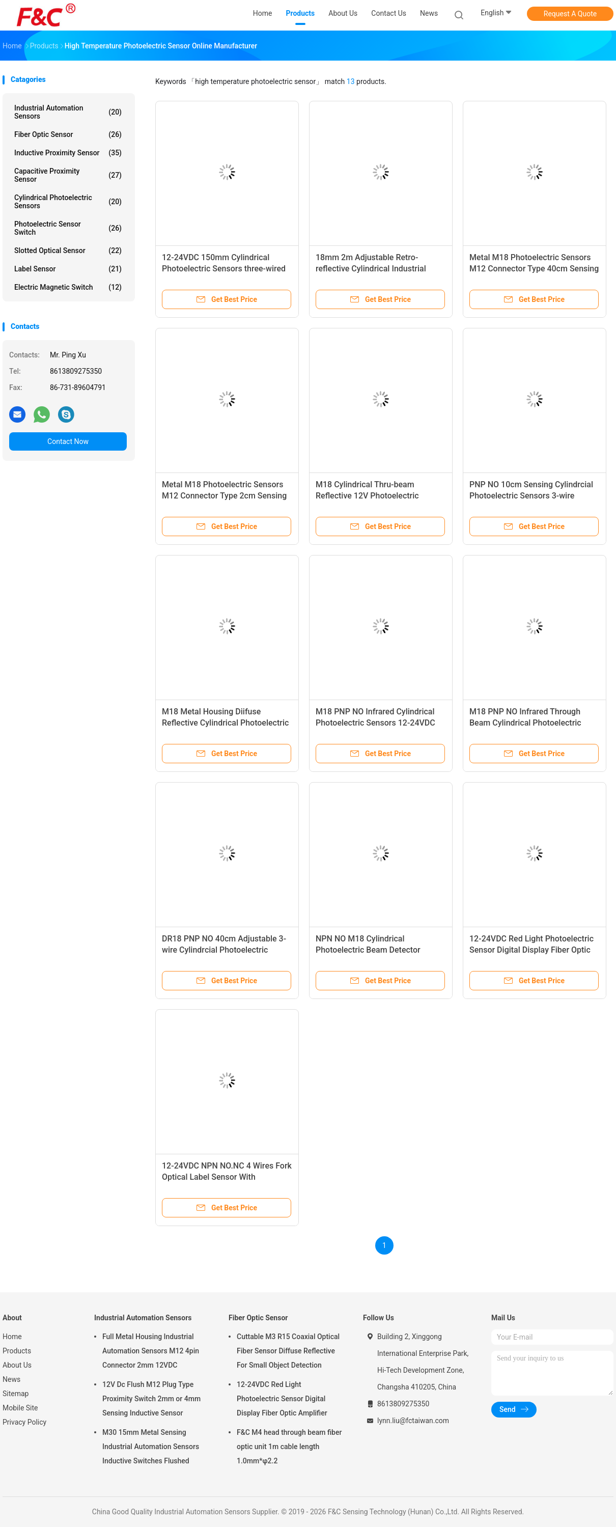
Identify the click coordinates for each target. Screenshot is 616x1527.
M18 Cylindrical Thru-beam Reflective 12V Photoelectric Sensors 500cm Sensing (367, 496)
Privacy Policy (24, 1422)
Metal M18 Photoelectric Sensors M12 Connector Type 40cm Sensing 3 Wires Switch (534, 269)
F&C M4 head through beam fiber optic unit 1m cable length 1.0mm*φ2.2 (289, 1446)
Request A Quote (570, 14)
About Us (17, 1365)
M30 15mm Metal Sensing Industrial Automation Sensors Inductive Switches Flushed (150, 1446)
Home (12, 1336)
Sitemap (16, 1394)
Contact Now (68, 441)
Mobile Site (20, 1408)
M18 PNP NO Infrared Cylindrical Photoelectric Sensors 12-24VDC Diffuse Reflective (375, 723)
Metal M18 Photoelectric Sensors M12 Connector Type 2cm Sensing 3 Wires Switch (224, 496)
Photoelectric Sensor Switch (68, 228)
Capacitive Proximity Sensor (68, 175)
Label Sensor (68, 269)
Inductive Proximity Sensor (68, 153)
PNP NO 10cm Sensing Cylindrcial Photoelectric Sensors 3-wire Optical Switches (531, 496)
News (11, 1379)
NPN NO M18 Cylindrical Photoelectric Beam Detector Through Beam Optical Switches (374, 950)
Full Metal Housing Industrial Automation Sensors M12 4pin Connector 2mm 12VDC (150, 1350)
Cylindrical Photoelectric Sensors (68, 201)
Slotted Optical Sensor (68, 250)
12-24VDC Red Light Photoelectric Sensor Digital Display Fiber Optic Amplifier (531, 950)
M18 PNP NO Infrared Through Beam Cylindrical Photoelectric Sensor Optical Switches (525, 723)
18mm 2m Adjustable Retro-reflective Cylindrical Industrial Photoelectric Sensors (371, 269)
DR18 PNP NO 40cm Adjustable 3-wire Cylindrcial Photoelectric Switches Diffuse (224, 950)
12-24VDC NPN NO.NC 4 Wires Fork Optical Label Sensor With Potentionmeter (227, 1177)
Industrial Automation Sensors (68, 112)
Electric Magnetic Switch (68, 287)
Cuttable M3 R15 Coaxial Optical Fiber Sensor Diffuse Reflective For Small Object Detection (288, 1350)
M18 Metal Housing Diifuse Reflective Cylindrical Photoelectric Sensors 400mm (225, 723)
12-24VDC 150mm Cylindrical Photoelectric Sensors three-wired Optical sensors (224, 269)
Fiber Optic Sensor (68, 134)
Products (17, 1351)
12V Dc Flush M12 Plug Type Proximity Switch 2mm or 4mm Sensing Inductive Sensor (151, 1398)
